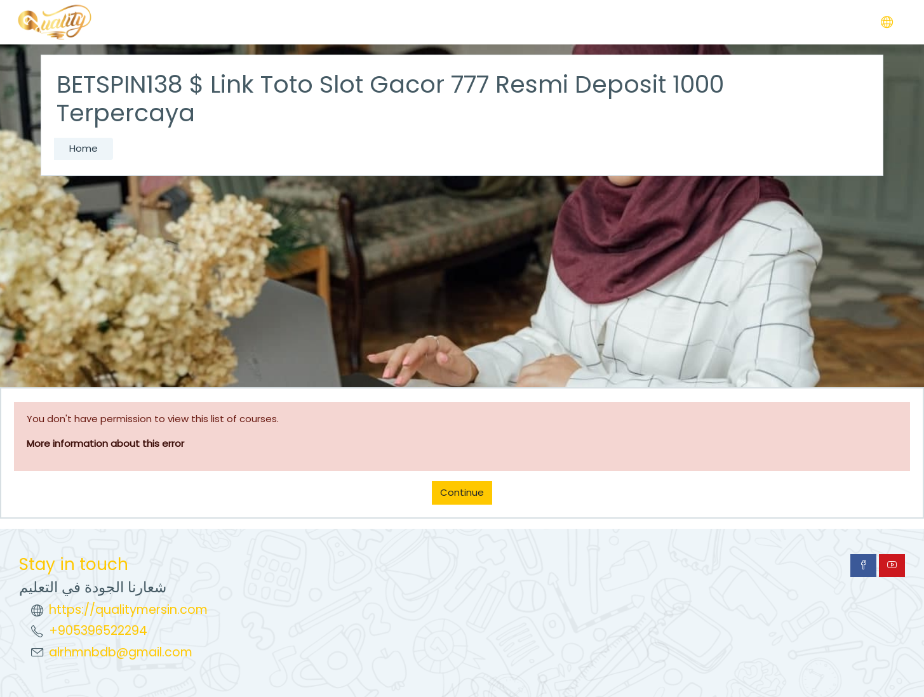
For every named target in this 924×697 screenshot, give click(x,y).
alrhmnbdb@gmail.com (120, 652)
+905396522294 (98, 630)
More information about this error (105, 443)
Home (83, 148)
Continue (462, 492)
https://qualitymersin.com (128, 609)
